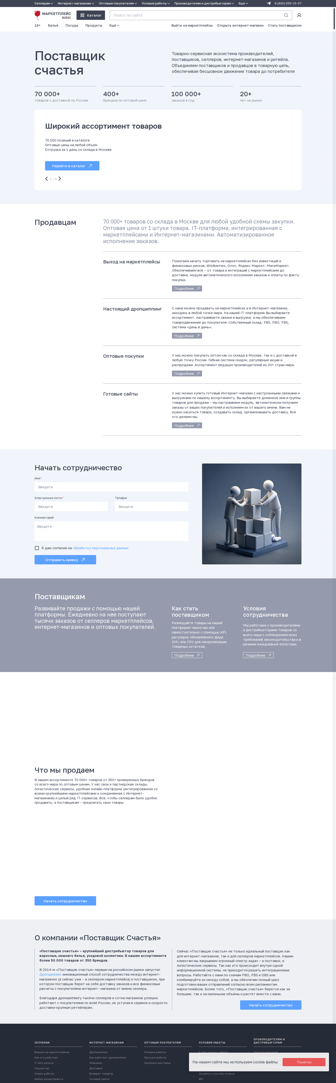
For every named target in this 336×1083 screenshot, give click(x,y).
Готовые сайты (99, 1078)
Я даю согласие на (85, 548)
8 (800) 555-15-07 (288, 3)
